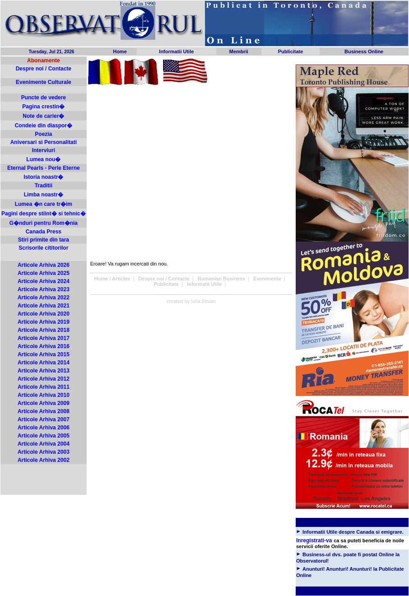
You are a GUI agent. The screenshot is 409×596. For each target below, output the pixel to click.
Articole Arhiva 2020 (44, 314)
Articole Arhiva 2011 (44, 387)
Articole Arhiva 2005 (44, 436)
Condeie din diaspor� (43, 125)
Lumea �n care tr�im (43, 204)
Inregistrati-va (314, 540)
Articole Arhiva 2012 (44, 379)
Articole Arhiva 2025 (44, 273)
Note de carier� (43, 116)
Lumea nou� (43, 159)
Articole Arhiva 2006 (44, 427)
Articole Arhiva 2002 (44, 460)
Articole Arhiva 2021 (44, 306)
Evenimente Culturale (43, 82)
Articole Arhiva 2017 (44, 338)
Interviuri (43, 150)
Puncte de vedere (43, 97)
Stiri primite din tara (43, 240)
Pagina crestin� (43, 106)
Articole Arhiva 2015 (44, 354)
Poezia (43, 134)
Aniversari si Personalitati (43, 142)
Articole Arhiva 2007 (44, 419)
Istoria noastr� (43, 177)
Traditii (43, 185)
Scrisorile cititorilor (43, 248)
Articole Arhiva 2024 (44, 281)
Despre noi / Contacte (43, 68)
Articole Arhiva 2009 (44, 403)
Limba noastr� (43, 194)
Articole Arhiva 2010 (44, 395)
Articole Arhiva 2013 (44, 371)
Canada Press (43, 231)
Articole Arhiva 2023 (44, 289)
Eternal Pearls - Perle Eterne (43, 168)
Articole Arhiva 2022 (44, 297)
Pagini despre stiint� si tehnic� (43, 213)
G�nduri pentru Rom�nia (43, 223)
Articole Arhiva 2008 (44, 411)
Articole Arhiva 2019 (44, 322)
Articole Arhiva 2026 (44, 265)
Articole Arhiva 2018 (44, 330)
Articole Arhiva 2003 (44, 452)
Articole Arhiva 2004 (44, 444)
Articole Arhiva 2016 (44, 346)
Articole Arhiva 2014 (44, 362)
